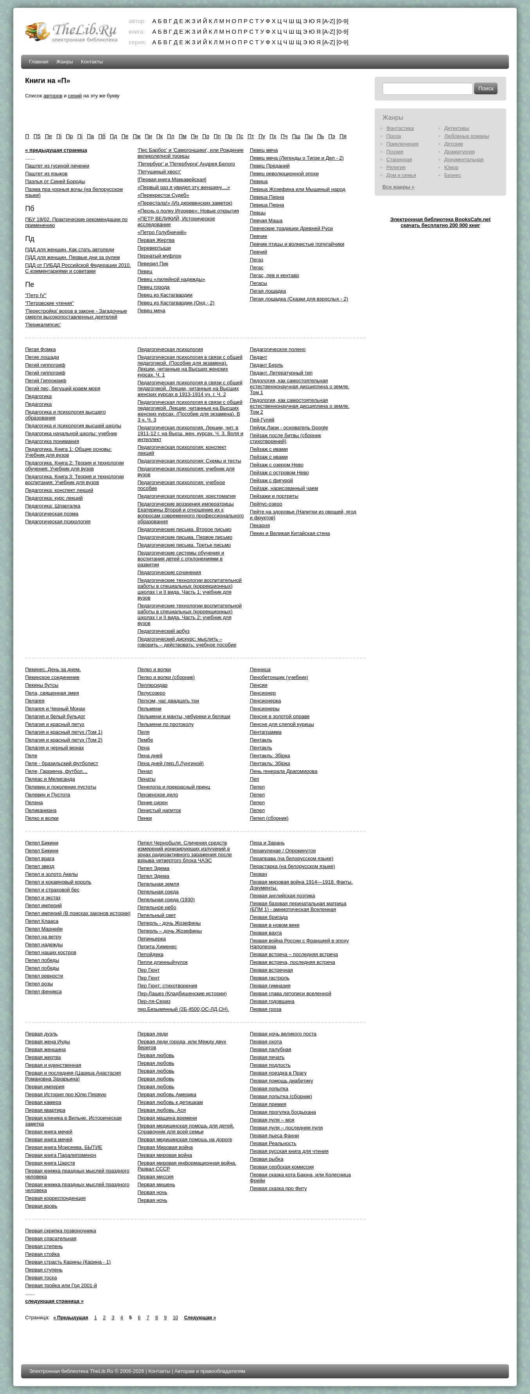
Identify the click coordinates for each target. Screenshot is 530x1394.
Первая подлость (270, 1065)
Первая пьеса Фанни (274, 1135)
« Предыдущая (70, 1317)
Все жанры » (399, 187)
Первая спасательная (50, 1238)
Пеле (31, 755)
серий (75, 96)
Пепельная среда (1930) (166, 899)
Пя (343, 136)
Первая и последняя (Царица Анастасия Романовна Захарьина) (73, 1076)
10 (175, 1317)
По (205, 136)
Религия (396, 167)
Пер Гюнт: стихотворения (167, 986)
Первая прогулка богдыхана (283, 1112)
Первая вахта (266, 933)
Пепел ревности (44, 976)
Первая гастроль (269, 978)
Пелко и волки (42, 818)
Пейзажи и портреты (274, 496)
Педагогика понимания (52, 441)
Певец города (153, 287)
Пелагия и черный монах (54, 748)
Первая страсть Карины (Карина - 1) (68, 1262)
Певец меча (151, 310)
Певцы (258, 213)
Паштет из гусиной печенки (57, 166)
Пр (228, 136)
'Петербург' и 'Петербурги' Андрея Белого (186, 164)
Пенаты (146, 779)
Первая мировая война (164, 1155)
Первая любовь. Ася (161, 1110)
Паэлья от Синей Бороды (55, 181)
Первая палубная (270, 1049)
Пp (69, 136)
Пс (239, 136)
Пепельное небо (156, 907)
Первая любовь (155, 1055)
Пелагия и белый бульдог (55, 716)
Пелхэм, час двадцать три (168, 701)
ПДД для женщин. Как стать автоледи (69, 249)
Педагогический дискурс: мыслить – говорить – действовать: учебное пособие (186, 642)
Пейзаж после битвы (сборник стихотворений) (285, 438)
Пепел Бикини (41, 843)
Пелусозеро (151, 693)
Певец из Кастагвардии (164, 295)
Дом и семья (401, 175)
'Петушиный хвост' (159, 172)
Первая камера (43, 1102)
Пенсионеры (265, 708)
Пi (58, 136)
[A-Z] (328, 21)
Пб (101, 136)
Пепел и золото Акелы (51, 874)
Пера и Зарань (267, 843)
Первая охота (266, 1042)
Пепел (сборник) (269, 818)
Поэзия (394, 152)
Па (90, 136)
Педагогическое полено (277, 349)
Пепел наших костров (50, 952)
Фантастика (400, 128)
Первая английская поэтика (282, 896)
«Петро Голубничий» (161, 232)
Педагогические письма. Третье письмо (184, 545)
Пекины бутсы (41, 685)
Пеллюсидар (152, 685)
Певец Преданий (270, 166)
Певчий (258, 252)
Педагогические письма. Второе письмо (184, 529)
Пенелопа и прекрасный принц (173, 787)
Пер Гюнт (148, 970)
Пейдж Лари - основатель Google (289, 427)
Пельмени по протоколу (165, 724)
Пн (194, 136)
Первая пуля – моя (272, 1120)
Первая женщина (45, 1049)
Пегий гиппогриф (45, 365)
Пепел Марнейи (44, 929)
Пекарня (260, 525)
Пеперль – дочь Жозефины (169, 931)
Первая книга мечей (48, 1132)
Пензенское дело (157, 795)
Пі (80, 136)
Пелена (34, 802)
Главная (38, 62)
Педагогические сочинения (169, 572)
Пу (262, 136)
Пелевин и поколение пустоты (60, 787)
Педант (258, 357)
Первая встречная (271, 970)
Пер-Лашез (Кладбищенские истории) (181, 993)
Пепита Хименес (157, 946)
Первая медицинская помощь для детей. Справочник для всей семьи (185, 1129)
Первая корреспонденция (55, 1198)
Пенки (144, 818)
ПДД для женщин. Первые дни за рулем (72, 257)
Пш (296, 136)
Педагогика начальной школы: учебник (71, 433)
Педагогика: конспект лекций (59, 490)
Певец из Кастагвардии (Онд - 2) (175, 303)
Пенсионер (263, 693)
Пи (148, 136)
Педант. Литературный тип (281, 373)
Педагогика (38, 396)
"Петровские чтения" (49, 303)
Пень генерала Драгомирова (284, 771)
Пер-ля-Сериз (153, 1001)
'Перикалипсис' (43, 325)
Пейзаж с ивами (269, 449)
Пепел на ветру (43, 937)
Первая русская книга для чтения (289, 1151)
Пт (251, 136)
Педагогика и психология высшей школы (73, 426)
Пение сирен (152, 802)
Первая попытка (269, 1088)
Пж (137, 136)
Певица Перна (267, 197)
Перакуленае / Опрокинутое (283, 851)
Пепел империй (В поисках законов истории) (77, 913)
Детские (453, 144)
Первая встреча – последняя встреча (294, 954)
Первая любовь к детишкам (170, 1102)
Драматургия (459, 152)
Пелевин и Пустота (47, 795)
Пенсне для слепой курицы (282, 724)
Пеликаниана (40, 810)
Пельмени (149, 708)
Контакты (92, 62)
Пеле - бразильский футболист (61, 763)
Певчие (258, 236)
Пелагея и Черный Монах (55, 708)
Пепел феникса (43, 991)
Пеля (143, 732)
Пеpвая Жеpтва (155, 240)
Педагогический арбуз (163, 631)
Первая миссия (155, 1177)
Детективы (456, 128)
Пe (48, 136)
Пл (170, 136)
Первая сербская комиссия (282, 1167)
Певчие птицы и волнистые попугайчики (297, 244)
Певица (259, 181)
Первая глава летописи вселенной (290, 993)
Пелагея (35, 701)
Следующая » (200, 1317)
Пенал (145, 771)
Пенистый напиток (159, 810)
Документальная (464, 159)
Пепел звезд (39, 866)
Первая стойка (42, 1254)
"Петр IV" (35, 295)
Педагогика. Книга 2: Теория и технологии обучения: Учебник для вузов (74, 466)
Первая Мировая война (164, 1147)
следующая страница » (54, 1301)
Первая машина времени (167, 1118)
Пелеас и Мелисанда (50, 779)
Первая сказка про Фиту (278, 1188)
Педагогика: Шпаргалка (52, 506)
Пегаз (256, 260)
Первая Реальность (273, 1143)
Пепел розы (39, 984)
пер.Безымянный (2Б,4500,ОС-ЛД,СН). (183, 1009)
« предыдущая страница (56, 150)
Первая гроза (266, 1009)
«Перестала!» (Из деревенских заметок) (184, 203)
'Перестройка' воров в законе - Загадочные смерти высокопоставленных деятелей (76, 314)
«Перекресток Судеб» (163, 195)
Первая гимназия (270, 986)
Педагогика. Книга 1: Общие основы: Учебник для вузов (68, 452)
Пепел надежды (44, 944)
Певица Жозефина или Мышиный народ (297, 189)
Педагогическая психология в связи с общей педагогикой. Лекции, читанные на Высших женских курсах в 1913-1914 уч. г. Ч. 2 (189, 388)
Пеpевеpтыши (154, 248)
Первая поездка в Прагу (278, 1073)
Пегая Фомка (40, 349)
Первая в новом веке (275, 925)
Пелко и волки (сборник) (165, 677)
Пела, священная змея (52, 693)
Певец (144, 271)
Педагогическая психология (57, 521)
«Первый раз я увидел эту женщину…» (183, 187)
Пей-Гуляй (262, 420)
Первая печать (267, 1057)
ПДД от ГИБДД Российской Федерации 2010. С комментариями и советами (78, 268)
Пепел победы (42, 960)
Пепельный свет (156, 915)
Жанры (64, 62)
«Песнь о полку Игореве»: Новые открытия (188, 211)
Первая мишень (156, 1184)
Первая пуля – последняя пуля (286, 1128)
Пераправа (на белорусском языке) (291, 858)
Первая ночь (152, 1192)
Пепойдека (150, 954)
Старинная (399, 159)
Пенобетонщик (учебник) (279, 677)
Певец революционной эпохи (284, 174)
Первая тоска (41, 1278)
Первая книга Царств (50, 1163)
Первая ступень (44, 1270)
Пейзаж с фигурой (271, 480)
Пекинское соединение (52, 677)
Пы (309, 136)
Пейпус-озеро (266, 504)
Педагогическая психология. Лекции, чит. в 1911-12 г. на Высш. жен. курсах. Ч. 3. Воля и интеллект (190, 433)
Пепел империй (43, 905)
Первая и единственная (53, 1065)
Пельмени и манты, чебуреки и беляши (183, 716)
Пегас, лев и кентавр (274, 275)
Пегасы (258, 283)
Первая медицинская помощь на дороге (184, 1139)
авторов (52, 96)
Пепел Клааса (41, 921)
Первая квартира (45, 1110)
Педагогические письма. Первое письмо (184, 537)
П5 (36, 136)
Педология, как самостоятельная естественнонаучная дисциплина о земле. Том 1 (300, 386)
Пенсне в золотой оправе (280, 716)
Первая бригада (269, 917)
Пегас (257, 267)
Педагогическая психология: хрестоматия (186, 496)
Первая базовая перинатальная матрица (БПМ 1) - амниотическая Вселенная (298, 906)
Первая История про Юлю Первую (65, 1094)
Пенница (260, 669)
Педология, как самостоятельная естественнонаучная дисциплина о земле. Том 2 (300, 406)
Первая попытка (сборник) (281, 1096)
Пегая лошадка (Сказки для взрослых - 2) (299, 299)
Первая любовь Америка (166, 1094)
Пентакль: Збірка (270, 755)
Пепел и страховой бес (52, 890)
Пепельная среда (157, 892)
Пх (272, 136)
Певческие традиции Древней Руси (291, 228)
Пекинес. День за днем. (53, 669)
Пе (124, 136)
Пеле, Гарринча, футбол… (56, 771)
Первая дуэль (41, 1034)
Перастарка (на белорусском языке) (292, 866)
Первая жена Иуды (47, 1042)
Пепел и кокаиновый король (58, 882)
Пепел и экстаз (42, 898)
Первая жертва (43, 1057)
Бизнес (452, 175)
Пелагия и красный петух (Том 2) (63, 740)
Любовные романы (466, 136)
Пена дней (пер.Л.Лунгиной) (170, 763)
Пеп (254, 779)
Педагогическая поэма (51, 514)
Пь (320, 136)
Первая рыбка (267, 1159)
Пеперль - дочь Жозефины (169, 923)
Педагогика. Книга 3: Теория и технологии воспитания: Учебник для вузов (74, 479)
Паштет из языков (46, 174)
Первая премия (268, 1104)
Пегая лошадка (268, 291)
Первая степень (44, 1246)
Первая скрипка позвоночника (60, 1231)
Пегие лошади (42, 357)
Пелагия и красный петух (54, 724)
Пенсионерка (265, 701)
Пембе (145, 740)
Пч (283, 136)
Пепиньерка (151, 939)
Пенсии (259, 685)
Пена (143, 748)
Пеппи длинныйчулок (162, 962)
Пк (159, 136)
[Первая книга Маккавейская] (171, 179)
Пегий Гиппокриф (45, 381)
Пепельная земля (158, 884)
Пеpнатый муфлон (159, 256)
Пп (217, 136)
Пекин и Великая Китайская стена (290, 533)
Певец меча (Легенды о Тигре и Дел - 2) (297, 158)
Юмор (451, 167)
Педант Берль (266, 365)
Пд (113, 136)
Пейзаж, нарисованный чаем (284, 488)
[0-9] (343, 21)
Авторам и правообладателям (209, 1371)
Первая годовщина (272, 1001)
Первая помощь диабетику (281, 1081)
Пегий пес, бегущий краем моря (62, 388)
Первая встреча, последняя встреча (292, 962)
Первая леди (152, 1034)
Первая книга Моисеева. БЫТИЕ (63, 1147)
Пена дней (149, 755)
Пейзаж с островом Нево (279, 472)
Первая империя (44, 1087)
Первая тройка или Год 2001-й (61, 1285)
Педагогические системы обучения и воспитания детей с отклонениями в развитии (180, 558)
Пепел (257, 787)
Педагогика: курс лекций (54, 498)
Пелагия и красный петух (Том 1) (63, 732)
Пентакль (261, 740)
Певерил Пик (152, 264)
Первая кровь (41, 1206)
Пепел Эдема (153, 868)
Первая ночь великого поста (283, 1034)
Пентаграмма (266, 732)
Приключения (402, 144)
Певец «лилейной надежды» (171, 279)
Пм (183, 136)
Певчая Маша (266, 220)
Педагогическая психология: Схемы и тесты (189, 461)
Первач (258, 874)
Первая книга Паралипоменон (60, 1155)
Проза (393, 136)
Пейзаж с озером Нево (277, 465)
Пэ (331, 136)
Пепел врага (39, 858)
